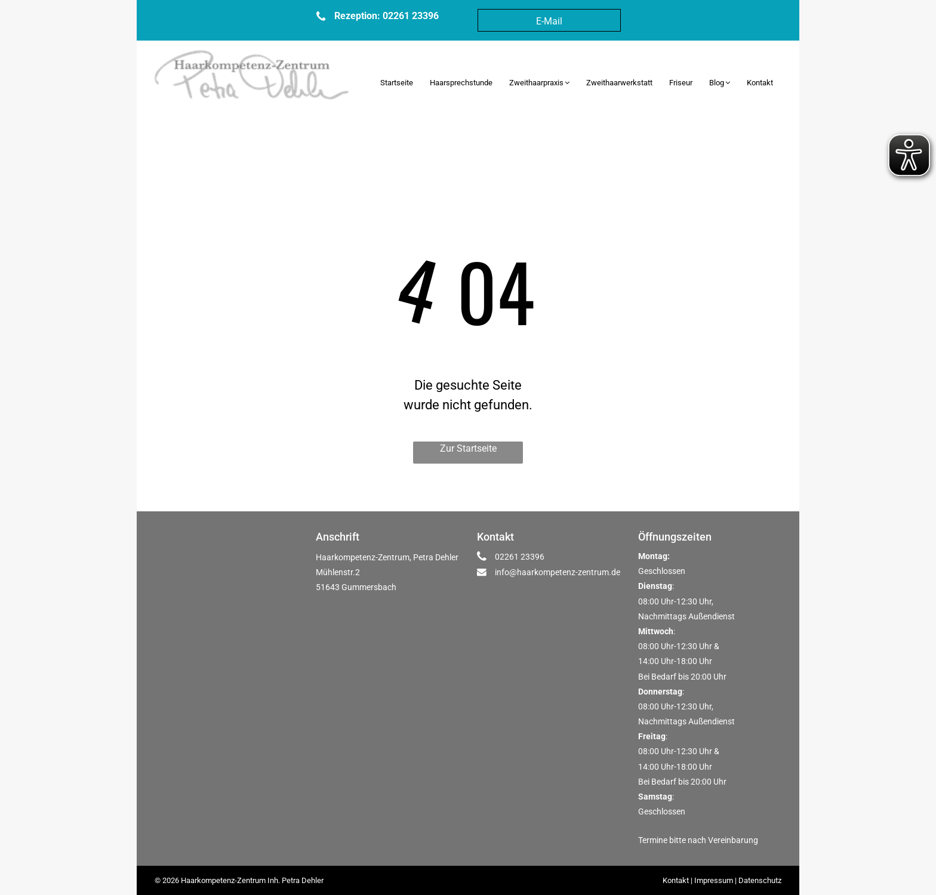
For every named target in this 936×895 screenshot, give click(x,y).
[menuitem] (396, 83)
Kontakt (676, 880)
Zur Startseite (468, 448)
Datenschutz (759, 880)
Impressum (713, 880)
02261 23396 (519, 556)
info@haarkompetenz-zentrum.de (557, 572)
